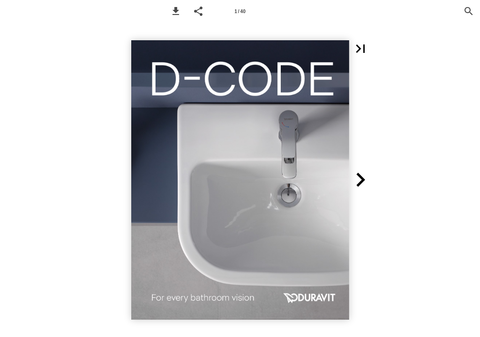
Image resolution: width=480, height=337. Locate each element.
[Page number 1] (240, 11)
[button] (176, 11)
